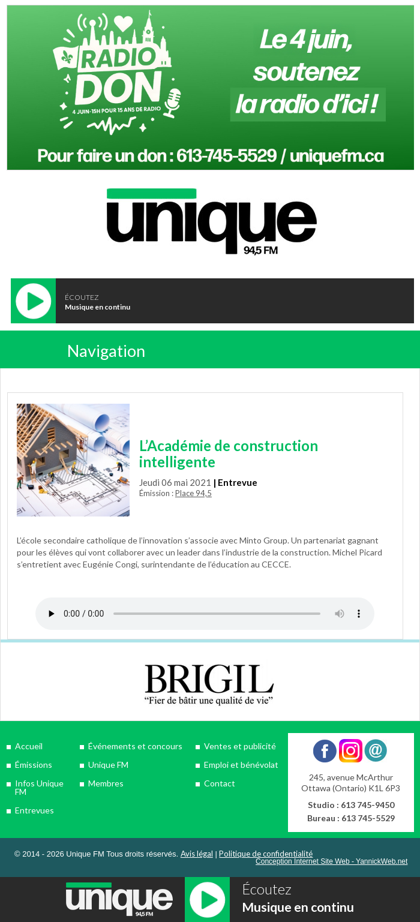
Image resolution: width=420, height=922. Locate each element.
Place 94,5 (193, 493)
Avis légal (197, 853)
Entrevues (34, 810)
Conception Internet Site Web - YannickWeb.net (331, 861)
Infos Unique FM (39, 787)
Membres (106, 783)
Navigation (106, 351)
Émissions (33, 764)
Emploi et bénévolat (241, 764)
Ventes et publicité (240, 746)
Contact (219, 783)
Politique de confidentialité (266, 853)
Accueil (29, 746)
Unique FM (108, 764)
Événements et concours (135, 746)
